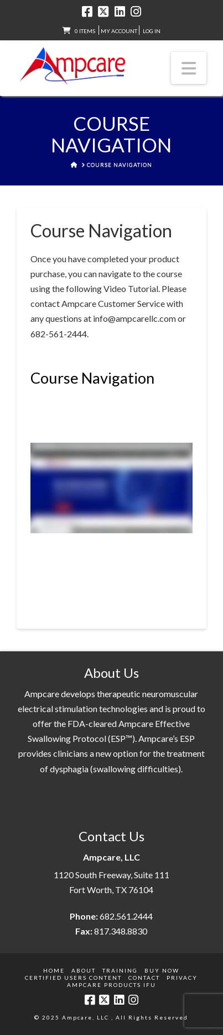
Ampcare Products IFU (111, 984)
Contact (144, 977)
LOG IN (151, 31)
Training (120, 970)
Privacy (182, 977)
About (83, 970)
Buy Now (161, 970)
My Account (119, 31)
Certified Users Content (73, 977)
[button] (188, 68)
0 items (85, 31)
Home (54, 970)
